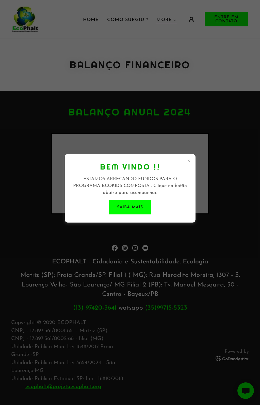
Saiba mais (130, 207)
